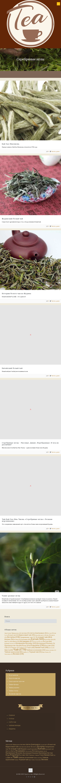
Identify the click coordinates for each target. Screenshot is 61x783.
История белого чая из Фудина (16, 293)
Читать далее (55, 151)
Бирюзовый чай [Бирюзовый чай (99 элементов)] (27, 635)
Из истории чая (13, 675)
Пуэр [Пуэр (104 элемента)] (26, 645)
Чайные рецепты (14, 687)
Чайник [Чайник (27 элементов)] (26, 652)
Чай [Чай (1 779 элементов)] (19, 649)
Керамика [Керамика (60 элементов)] (26, 639)
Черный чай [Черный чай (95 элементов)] (35, 652)
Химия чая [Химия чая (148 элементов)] (41, 647)
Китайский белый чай (12, 368)
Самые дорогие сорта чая (16, 681)
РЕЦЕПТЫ (12, 729)
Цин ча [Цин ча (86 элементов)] (8, 650)
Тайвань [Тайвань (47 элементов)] (15, 647)
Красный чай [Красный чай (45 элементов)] (49, 639)
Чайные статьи (13, 691)
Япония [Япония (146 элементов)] (18, 654)
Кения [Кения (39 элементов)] (17, 639)
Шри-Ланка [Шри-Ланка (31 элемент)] (46, 652)
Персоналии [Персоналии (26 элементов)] (38, 641)
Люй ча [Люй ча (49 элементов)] (8, 641)
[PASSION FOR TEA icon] (34, 777)
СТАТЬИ (11, 719)
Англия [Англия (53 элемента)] (25, 633)
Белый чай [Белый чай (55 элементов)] (13, 635)
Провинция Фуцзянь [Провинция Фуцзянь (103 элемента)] (25, 643)
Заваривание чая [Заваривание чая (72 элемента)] (27, 637)
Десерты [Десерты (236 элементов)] (13, 637)
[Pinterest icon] (28, 777)
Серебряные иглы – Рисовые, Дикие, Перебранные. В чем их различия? (30, 443)
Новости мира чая (14, 678)
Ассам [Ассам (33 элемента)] (51, 633)
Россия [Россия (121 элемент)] (49, 645)
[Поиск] (30, 621)
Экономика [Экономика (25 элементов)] (8, 654)
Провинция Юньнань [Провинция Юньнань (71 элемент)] (46, 643)
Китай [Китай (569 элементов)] (37, 639)
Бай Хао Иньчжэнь (10, 144)
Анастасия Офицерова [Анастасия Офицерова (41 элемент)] (12, 633)
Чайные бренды (13, 684)
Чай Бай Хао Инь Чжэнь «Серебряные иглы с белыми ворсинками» (27, 520)
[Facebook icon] (26, 777)
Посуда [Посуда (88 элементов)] (47, 641)
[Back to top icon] (31, 770)
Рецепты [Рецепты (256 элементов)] (37, 645)
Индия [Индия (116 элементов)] (9, 639)
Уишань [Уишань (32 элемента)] (37, 755)
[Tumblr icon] (32, 777)
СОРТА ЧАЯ (12, 722)
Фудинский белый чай (12, 219)
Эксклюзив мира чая (15, 694)
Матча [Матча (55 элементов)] (16, 641)
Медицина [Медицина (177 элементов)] (26, 641)
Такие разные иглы (11, 596)
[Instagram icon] (30, 777)
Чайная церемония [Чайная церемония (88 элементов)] (13, 652)
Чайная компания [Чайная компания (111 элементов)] (35, 650)
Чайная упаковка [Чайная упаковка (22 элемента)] (50, 650)
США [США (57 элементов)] (7, 647)
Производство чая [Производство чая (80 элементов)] (13, 645)
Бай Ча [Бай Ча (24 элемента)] (46, 744)
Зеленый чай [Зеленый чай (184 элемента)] (43, 637)
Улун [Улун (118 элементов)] (31, 647)
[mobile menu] (58, 3)
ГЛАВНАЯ (12, 715)
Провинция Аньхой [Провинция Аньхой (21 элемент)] (9, 643)
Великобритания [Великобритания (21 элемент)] (40, 635)
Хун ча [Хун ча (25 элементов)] (51, 647)
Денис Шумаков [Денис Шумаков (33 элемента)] (31, 746)
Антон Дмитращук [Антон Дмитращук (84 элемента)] (39, 633)
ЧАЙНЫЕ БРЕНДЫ (14, 725)
